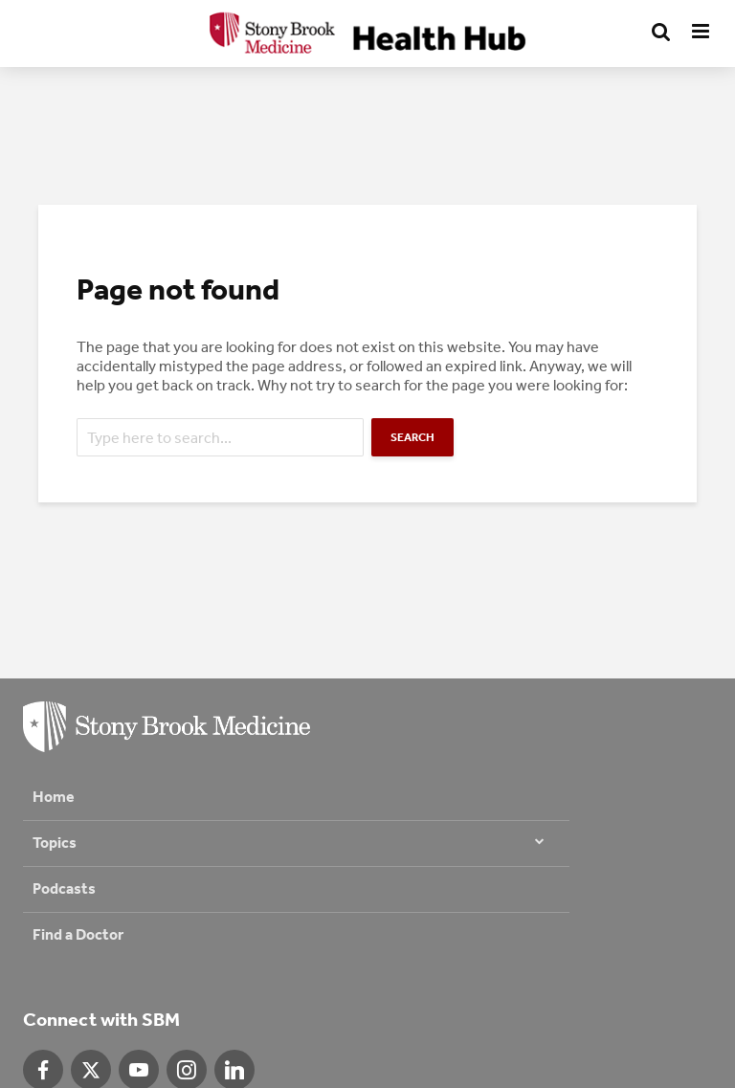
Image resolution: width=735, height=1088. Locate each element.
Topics (55, 842)
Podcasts (64, 888)
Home (54, 797)
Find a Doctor (78, 934)
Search (412, 437)
